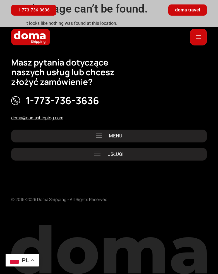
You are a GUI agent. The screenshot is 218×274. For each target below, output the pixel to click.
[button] (109, 136)
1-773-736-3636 (62, 100)
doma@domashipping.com (37, 118)
